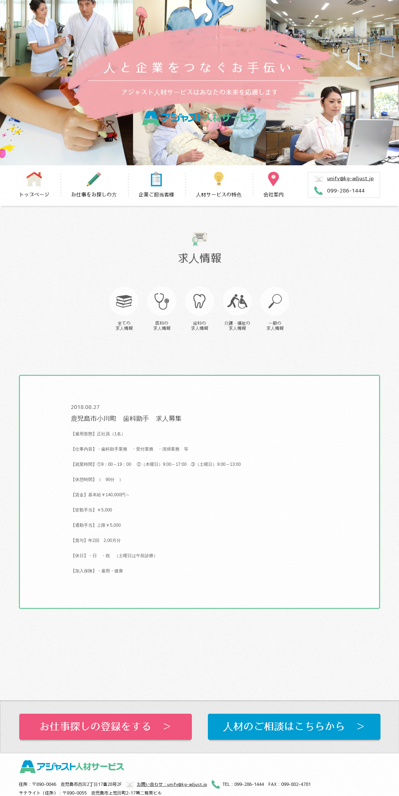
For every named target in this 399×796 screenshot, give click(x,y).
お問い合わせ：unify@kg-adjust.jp (166, 785)
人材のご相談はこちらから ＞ (294, 727)
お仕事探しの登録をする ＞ (106, 727)
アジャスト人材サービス (199, 117)
